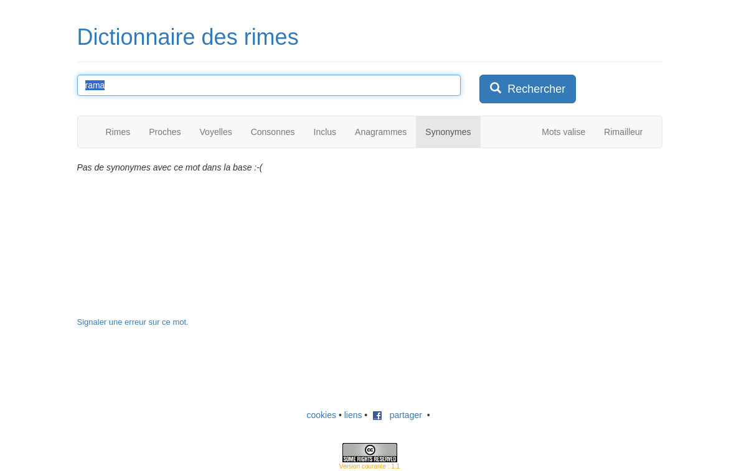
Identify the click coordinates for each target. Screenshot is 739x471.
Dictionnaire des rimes (188, 37)
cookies (321, 415)
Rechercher (527, 88)
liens (353, 415)
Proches (165, 132)
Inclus (325, 132)
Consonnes (273, 132)
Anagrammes (381, 132)
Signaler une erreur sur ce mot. (133, 322)
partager (397, 415)
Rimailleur (623, 132)
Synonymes (448, 132)
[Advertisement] (572, 239)
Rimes (118, 132)
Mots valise (563, 132)
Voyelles (216, 132)
